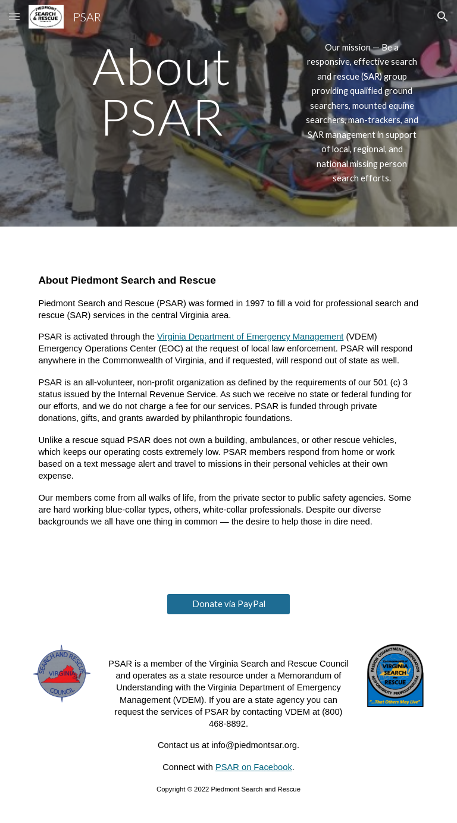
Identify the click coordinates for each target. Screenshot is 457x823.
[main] (161, 91)
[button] (14, 16)
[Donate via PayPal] (228, 604)
